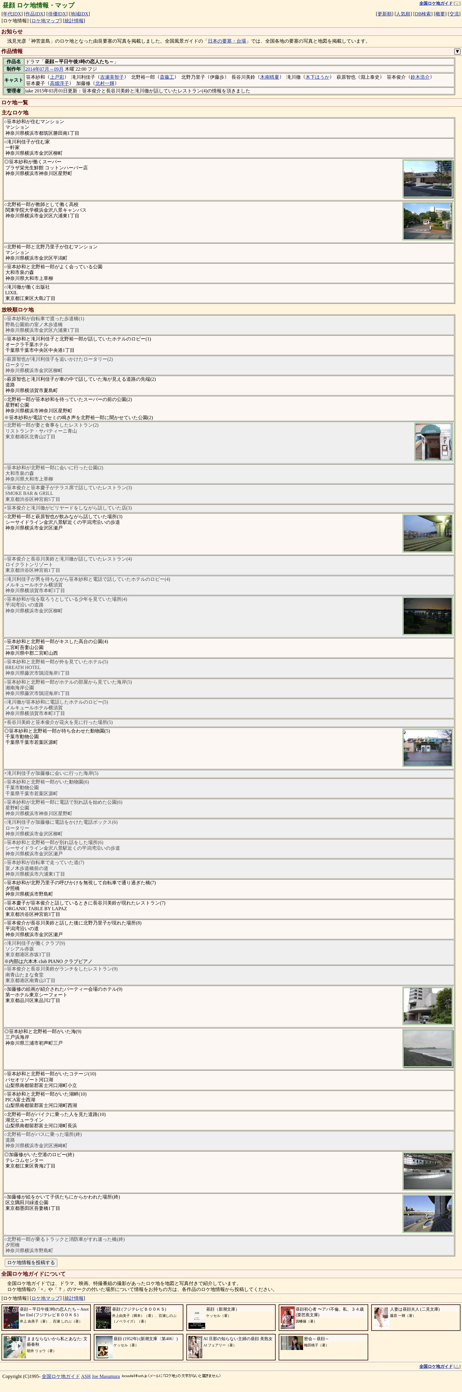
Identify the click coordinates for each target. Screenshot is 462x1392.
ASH (86, 1376)
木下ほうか (317, 77)
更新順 (384, 13)
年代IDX (12, 13)
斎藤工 (167, 77)
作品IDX (34, 13)
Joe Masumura (106, 1376)
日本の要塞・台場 (227, 41)
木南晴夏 (269, 77)
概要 (440, 13)
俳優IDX (57, 13)
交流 (454, 13)
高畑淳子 (59, 83)
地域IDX (79, 13)
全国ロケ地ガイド (61, 1376)
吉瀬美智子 (112, 77)
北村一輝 (104, 83)
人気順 (403, 13)
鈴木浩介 (420, 77)
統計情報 (74, 20)
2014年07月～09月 (44, 69)
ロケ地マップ (45, 20)
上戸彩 (57, 77)
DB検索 (423, 13)
